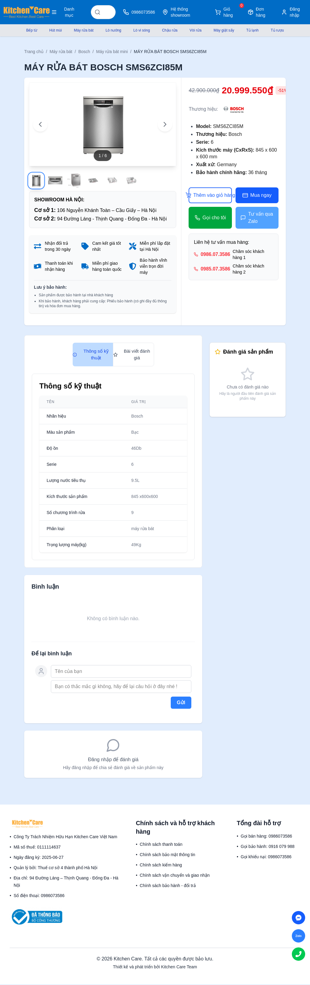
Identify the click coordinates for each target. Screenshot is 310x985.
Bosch (84, 51)
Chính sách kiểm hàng (161, 865)
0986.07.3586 (215, 254)
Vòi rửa (195, 30)
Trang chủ (34, 51)
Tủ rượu (277, 30)
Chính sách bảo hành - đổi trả (168, 886)
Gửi (181, 703)
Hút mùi (55, 30)
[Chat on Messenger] (298, 917)
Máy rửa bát (84, 30)
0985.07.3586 (215, 268)
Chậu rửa (169, 30)
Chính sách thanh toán (161, 844)
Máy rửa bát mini (112, 51)
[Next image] (165, 124)
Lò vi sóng (141, 30)
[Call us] (298, 954)
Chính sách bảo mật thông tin (167, 855)
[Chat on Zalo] (298, 936)
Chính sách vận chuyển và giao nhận (175, 875)
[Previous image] (40, 124)
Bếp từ (31, 30)
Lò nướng (113, 30)
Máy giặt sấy (224, 30)
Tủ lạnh (252, 30)
